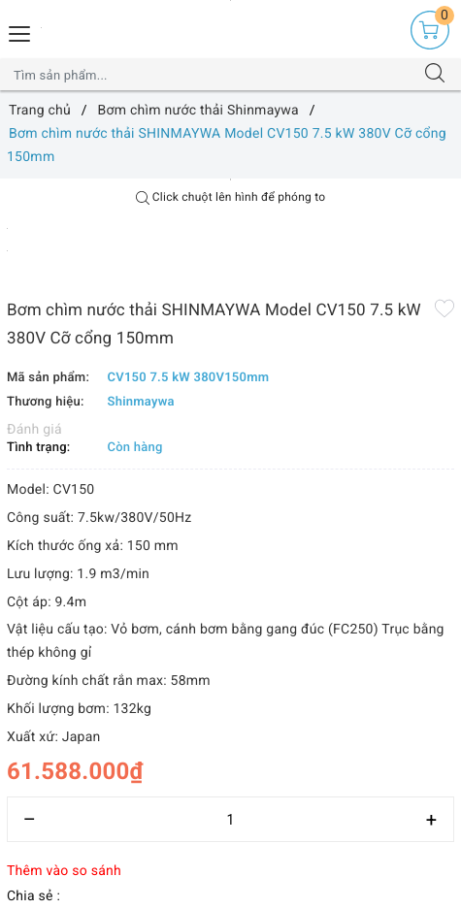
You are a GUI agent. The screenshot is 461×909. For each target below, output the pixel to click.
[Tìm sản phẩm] (211, 74)
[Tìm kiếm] (434, 74)
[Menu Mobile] (20, 31)
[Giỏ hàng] (430, 30)
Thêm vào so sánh (64, 871)
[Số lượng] (230, 819)
